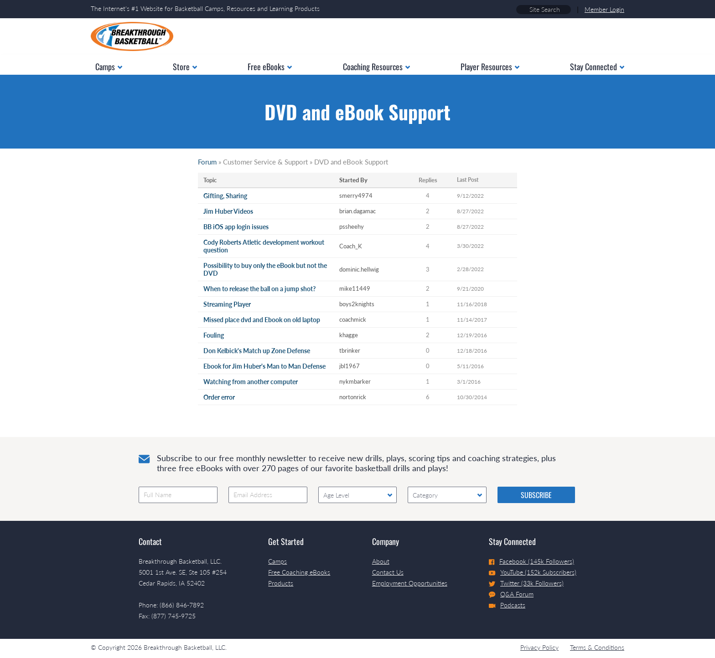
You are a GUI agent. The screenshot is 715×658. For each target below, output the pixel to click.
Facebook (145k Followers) (531, 561)
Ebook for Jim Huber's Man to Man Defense (264, 366)
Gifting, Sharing (225, 196)
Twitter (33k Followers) (526, 583)
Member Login (604, 9)
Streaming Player (227, 304)
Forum (207, 162)
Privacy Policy (539, 647)
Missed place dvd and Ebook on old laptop (261, 320)
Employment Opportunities (409, 583)
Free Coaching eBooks (299, 572)
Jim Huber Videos (228, 211)
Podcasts (507, 605)
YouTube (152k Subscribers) (532, 572)
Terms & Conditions (597, 647)
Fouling (213, 335)
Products (280, 583)
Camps (277, 561)
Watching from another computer (250, 382)
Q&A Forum (511, 594)
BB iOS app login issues (236, 227)
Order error (219, 397)
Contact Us (388, 572)
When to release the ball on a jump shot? (259, 289)
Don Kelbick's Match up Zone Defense (256, 351)
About (380, 561)
